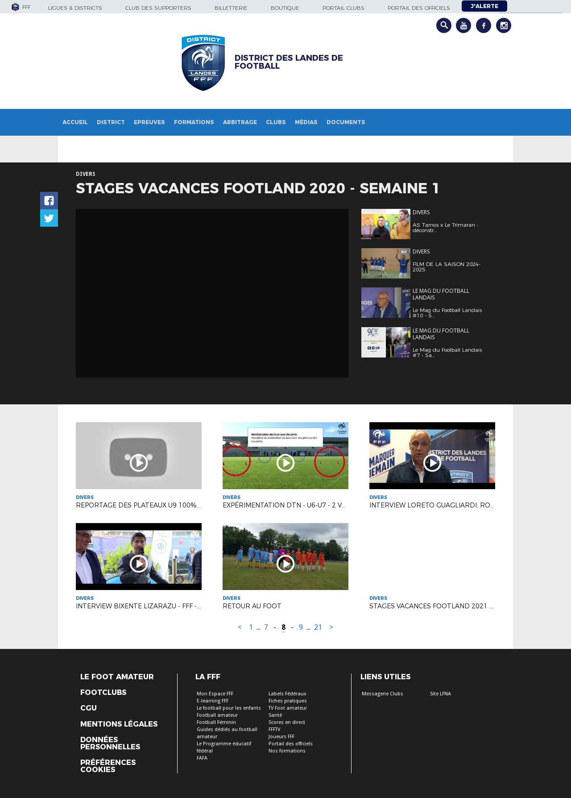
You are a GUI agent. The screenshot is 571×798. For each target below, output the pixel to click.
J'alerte (484, 6)
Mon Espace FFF (215, 694)
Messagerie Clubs (382, 694)
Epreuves (149, 122)
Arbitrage (240, 122)
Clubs (276, 122)
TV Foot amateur (288, 708)
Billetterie (231, 7)
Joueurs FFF (281, 737)
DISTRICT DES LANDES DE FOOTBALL (289, 62)
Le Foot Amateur (117, 677)
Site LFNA (440, 694)
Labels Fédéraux (287, 694)
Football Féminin (216, 722)
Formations (194, 122)
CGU (88, 708)
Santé (275, 715)
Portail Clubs (343, 7)
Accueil (75, 122)
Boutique (285, 7)
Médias (306, 122)
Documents (346, 122)
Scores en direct (287, 722)
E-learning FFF (212, 701)
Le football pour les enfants (229, 708)
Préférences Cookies (108, 766)
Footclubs (103, 692)
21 (318, 627)
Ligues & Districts (75, 7)
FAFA (202, 758)
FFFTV (274, 729)
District (111, 122)
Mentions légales (118, 724)
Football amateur (217, 715)
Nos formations (287, 751)
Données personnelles (110, 743)
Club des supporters (158, 7)
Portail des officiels (419, 7)
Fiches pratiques (288, 701)
